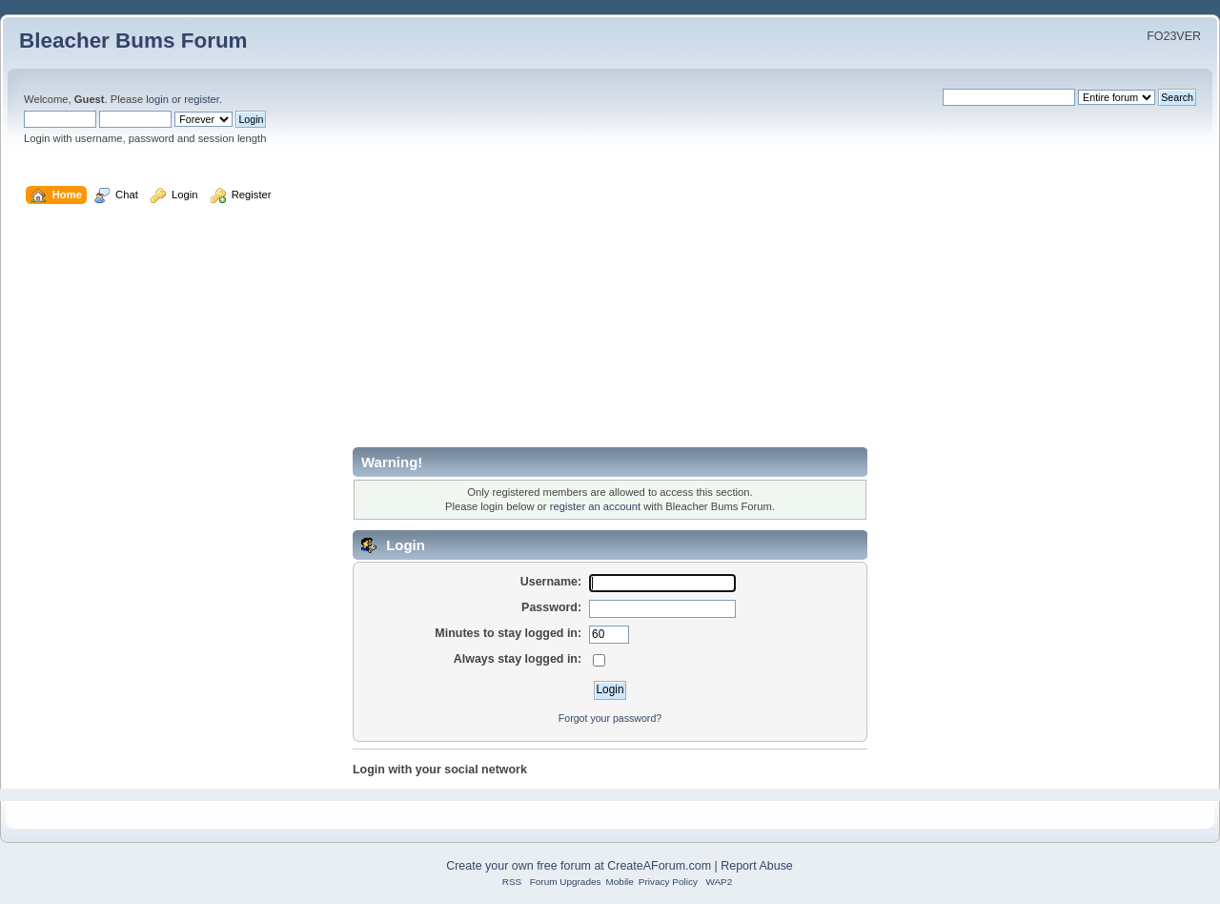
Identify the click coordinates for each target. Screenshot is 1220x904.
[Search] (1009, 97)
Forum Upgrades (565, 881)
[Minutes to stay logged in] (609, 635)
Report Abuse (757, 866)
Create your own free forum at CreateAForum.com (578, 866)
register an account (595, 506)
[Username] (662, 583)
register (201, 99)
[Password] (662, 609)
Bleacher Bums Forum (133, 40)
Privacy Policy (668, 881)
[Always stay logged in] (599, 660)
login (157, 99)
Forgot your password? (610, 718)
